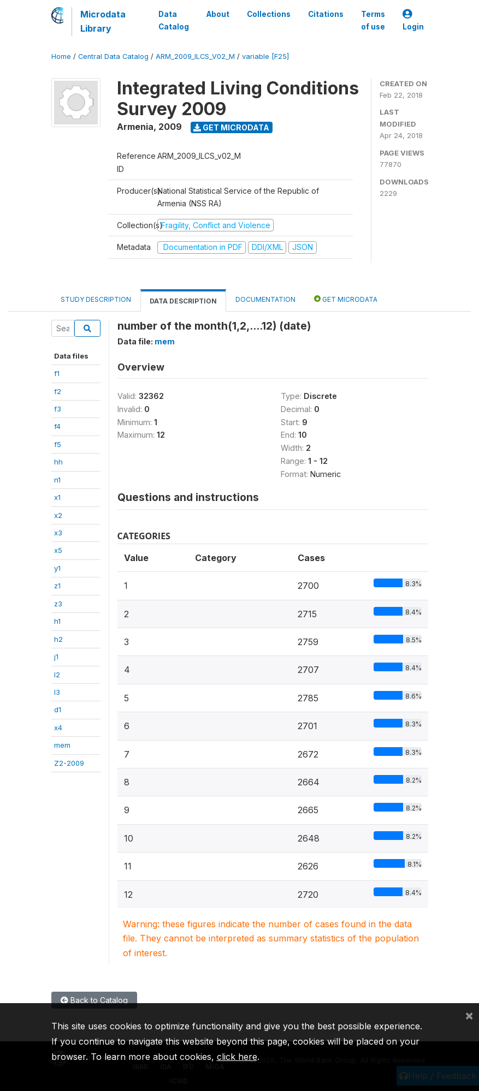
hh (58, 461)
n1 (57, 479)
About (217, 14)
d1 (57, 709)
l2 (57, 674)
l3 (57, 692)
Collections (269, 14)
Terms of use (373, 20)
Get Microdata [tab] (345, 298)
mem (62, 745)
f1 (57, 373)
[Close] (469, 1015)
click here (237, 1056)
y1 (57, 568)
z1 (57, 585)
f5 (57, 444)
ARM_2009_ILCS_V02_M (195, 56)
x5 (58, 550)
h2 (58, 639)
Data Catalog (173, 20)
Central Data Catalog (113, 56)
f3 (57, 408)
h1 (57, 621)
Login (413, 20)
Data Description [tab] (183, 301)
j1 (56, 656)
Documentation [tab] (265, 299)
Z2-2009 (69, 763)
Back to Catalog (94, 1000)
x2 (58, 515)
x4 (58, 727)
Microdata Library (103, 21)
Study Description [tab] (96, 299)
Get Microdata (231, 127)
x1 (57, 497)
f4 (57, 426)
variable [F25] (265, 56)
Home (61, 56)
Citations (326, 14)
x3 (58, 532)
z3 (58, 603)
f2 (57, 391)
